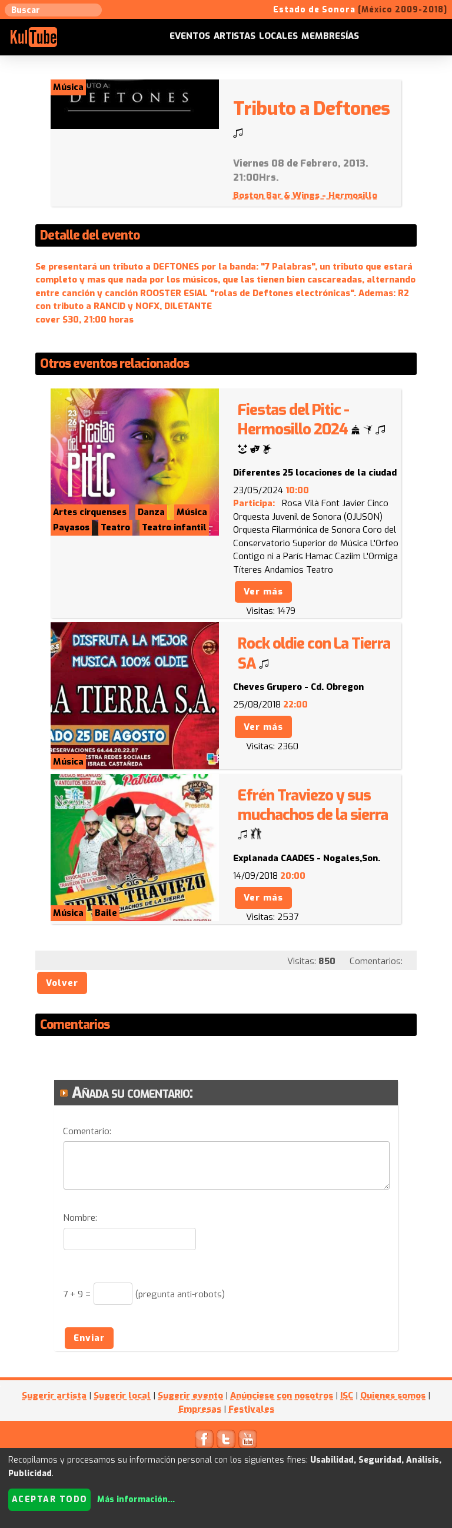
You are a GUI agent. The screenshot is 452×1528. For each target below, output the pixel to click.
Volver (62, 983)
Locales (278, 36)
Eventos (190, 36)
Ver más (263, 591)
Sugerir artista (54, 1395)
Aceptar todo (50, 1499)
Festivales (251, 1409)
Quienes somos (393, 1395)
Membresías (330, 36)
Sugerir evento (190, 1395)
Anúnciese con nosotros (281, 1395)
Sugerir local (122, 1395)
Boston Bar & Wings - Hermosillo (305, 195)
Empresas (199, 1409)
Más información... (136, 1499)
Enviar (89, 1338)
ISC (346, 1395)
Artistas (234, 36)
